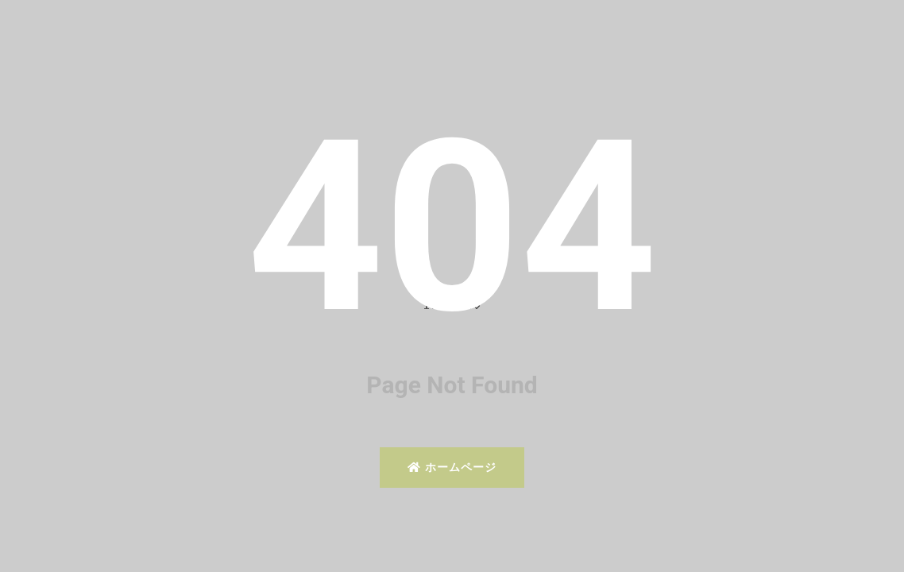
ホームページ (452, 467)
